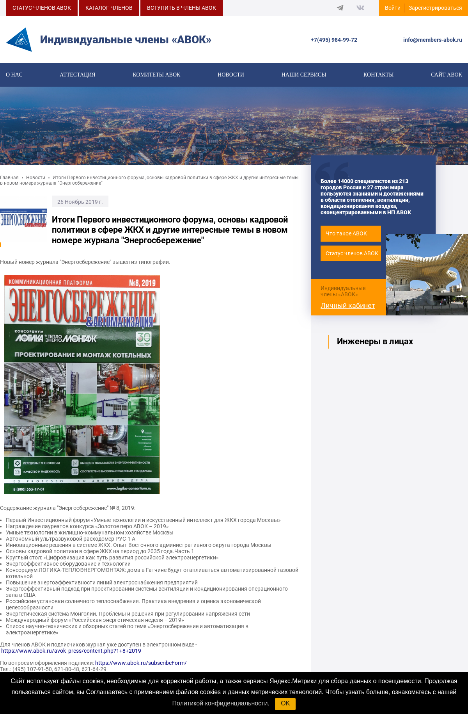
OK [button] (285, 703)
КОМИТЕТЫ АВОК (156, 75)
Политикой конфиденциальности (220, 703)
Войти (393, 8)
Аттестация (77, 75)
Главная (9, 177)
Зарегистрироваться (435, 8)
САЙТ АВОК (446, 75)
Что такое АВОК (346, 233)
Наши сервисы (304, 75)
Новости (231, 75)
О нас (14, 75)
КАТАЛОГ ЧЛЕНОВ (109, 8)
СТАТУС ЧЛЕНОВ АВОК (41, 8)
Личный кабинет (348, 305)
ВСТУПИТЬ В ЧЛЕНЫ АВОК (181, 8)
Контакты (378, 75)
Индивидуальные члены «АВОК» (343, 291)
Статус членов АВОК (352, 253)
